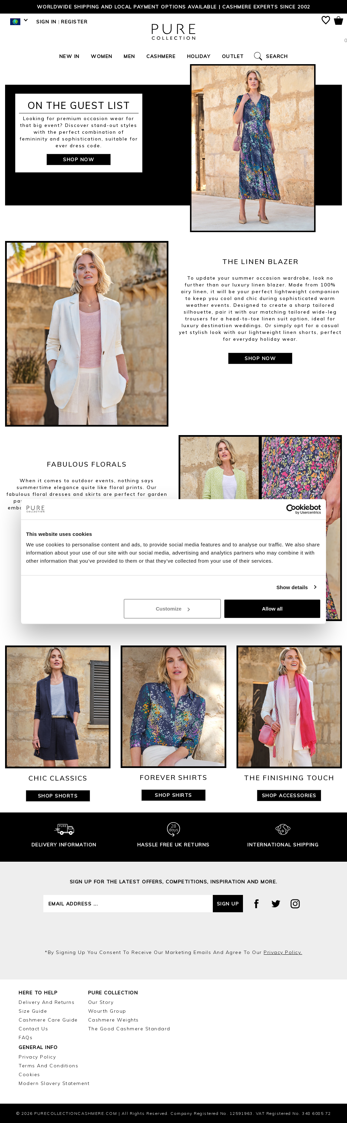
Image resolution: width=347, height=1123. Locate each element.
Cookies (29, 1074)
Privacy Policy (37, 1057)
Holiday (199, 56)
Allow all (272, 609)
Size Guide (33, 1011)
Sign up (228, 904)
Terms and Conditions (48, 1066)
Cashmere (161, 56)
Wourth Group (107, 1011)
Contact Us (33, 1029)
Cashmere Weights (113, 1020)
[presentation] (173, 930)
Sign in (46, 22)
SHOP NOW (78, 159)
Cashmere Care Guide (48, 1020)
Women (102, 56)
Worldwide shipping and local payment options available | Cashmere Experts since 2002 (173, 7)
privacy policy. (283, 952)
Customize (173, 609)
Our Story (101, 1002)
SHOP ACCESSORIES (289, 795)
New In (69, 56)
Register (74, 22)
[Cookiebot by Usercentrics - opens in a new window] (291, 509)
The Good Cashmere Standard (129, 1029)
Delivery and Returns (47, 1002)
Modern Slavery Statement (54, 1083)
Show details (292, 587)
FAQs (26, 1037)
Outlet (233, 56)
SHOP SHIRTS (173, 795)
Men (129, 56)
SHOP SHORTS (58, 796)
